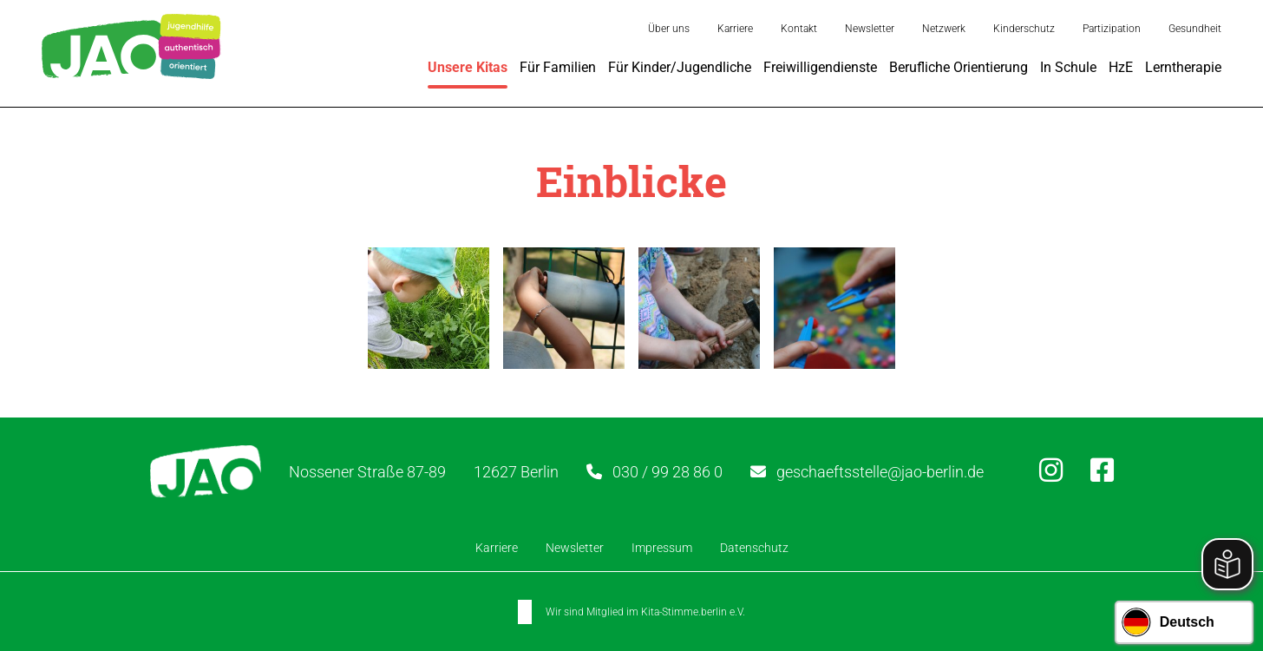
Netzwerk (943, 29)
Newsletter (869, 29)
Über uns (669, 29)
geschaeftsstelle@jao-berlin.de (880, 471)
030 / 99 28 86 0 (667, 471)
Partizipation (1112, 29)
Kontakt (799, 29)
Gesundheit (1194, 29)
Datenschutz (754, 548)
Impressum (662, 548)
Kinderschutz (1024, 29)
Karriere (735, 29)
